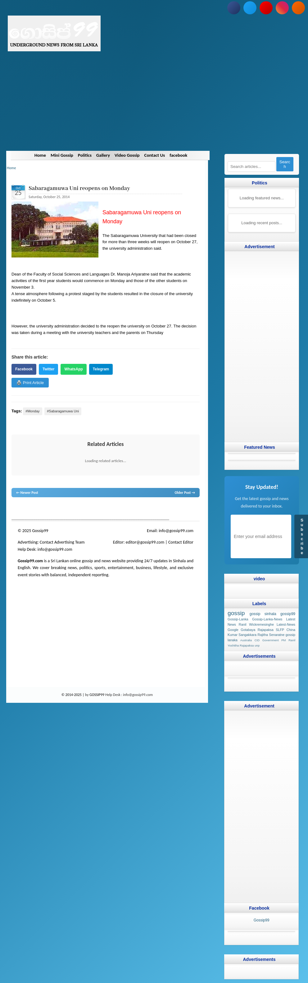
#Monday (32, 411)
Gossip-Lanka (238, 619)
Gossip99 (262, 920)
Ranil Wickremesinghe (256, 624)
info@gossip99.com (176, 530)
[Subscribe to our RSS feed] (298, 7)
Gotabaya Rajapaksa (257, 629)
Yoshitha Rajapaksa (241, 645)
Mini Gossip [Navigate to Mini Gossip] (61, 155)
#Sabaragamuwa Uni (63, 411)
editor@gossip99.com (145, 542)
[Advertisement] (154, 107)
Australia (246, 640)
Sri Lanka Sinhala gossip (170, 509)
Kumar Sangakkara (242, 635)
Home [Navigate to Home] (40, 155)
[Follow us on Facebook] (233, 7)
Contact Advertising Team (62, 542)
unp (257, 645)
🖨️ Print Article (30, 382)
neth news (94, 509)
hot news (47, 509)
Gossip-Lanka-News (267, 619)
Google (233, 629)
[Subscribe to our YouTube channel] (266, 7)
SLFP (280, 629)
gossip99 (287, 614)
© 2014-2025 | (73, 695)
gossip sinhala (263, 614)
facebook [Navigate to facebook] (179, 155)
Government (270, 640)
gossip (16, 509)
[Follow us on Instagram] (282, 7)
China (291, 629)
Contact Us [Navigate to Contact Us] (154, 155)
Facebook (24, 369)
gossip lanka (76, 509)
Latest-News (286, 624)
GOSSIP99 (96, 695)
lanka (26, 509)
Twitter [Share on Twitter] (48, 369)
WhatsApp (73, 369)
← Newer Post (27, 492)
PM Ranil (288, 640)
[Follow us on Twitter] (249, 7)
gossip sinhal (141, 509)
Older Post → (184, 492)
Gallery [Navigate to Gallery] (103, 155)
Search (284, 164)
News (35, 509)
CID (257, 640)
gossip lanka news (115, 509)
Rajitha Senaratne (270, 635)
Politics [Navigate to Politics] (84, 155)
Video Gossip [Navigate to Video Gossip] (127, 155)
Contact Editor (180, 542)
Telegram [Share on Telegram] (101, 369)
